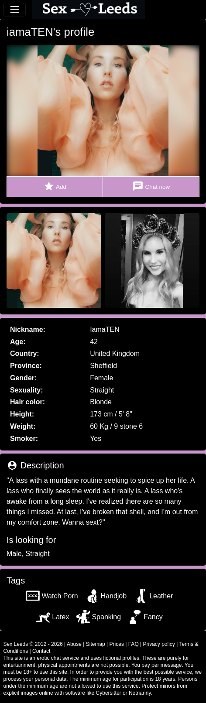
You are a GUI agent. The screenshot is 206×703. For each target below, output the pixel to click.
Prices (117, 644)
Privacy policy (159, 644)
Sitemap (95, 644)
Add (54, 186)
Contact (41, 651)
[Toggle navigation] (14, 9)
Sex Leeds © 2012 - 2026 (33, 644)
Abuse (74, 644)
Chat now (151, 186)
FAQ (133, 644)
